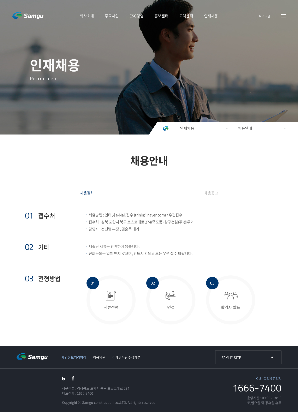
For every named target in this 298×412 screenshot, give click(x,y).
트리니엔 (264, 16)
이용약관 (99, 357)
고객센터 (186, 16)
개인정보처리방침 (73, 357)
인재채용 (211, 16)
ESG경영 (137, 16)
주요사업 (112, 16)
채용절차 (87, 193)
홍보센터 (161, 16)
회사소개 (87, 16)
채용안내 (245, 128)
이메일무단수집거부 (126, 357)
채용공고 (211, 193)
